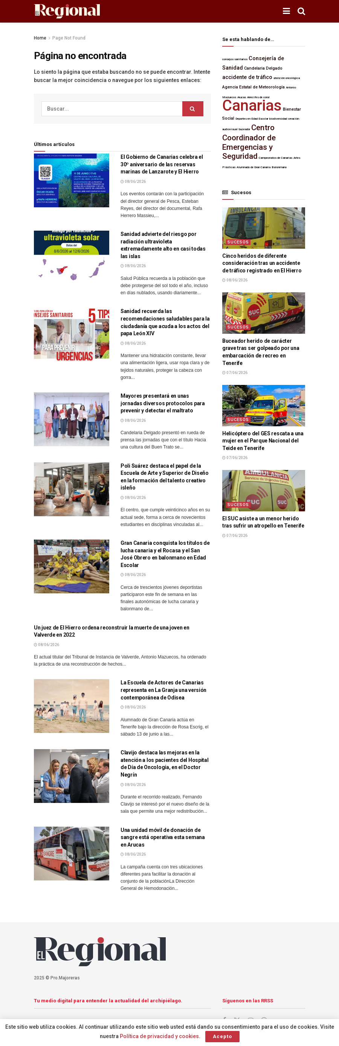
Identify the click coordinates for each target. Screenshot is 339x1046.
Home (40, 38)
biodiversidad (278, 118)
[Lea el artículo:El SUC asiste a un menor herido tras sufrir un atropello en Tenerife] (263, 490)
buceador (244, 129)
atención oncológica (286, 78)
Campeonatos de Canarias (275, 158)
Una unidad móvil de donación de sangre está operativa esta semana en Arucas (163, 837)
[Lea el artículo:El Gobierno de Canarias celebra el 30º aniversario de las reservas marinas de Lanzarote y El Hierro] (71, 180)
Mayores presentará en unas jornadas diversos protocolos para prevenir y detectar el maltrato (163, 403)
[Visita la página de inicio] (67, 11)
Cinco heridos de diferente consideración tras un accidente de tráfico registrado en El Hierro (261, 263)
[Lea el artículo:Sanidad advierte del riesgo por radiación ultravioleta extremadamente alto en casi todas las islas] (71, 257)
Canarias (252, 105)
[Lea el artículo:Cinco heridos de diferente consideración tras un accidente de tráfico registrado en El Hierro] (263, 228)
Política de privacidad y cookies (159, 1036)
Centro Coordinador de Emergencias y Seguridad (249, 142)
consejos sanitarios (234, 59)
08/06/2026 (133, 181)
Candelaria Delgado (263, 68)
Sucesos (238, 242)
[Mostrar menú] (286, 11)
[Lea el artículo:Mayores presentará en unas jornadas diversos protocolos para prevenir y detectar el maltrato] (71, 419)
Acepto (222, 1036)
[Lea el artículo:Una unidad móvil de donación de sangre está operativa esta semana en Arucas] (71, 853)
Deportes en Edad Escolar (251, 118)
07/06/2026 (234, 373)
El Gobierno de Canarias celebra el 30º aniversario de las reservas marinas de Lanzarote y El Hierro (162, 164)
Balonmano (279, 167)
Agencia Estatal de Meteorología (253, 87)
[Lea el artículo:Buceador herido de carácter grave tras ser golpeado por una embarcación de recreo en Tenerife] (263, 313)
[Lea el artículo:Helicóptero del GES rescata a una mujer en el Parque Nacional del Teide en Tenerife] (263, 405)
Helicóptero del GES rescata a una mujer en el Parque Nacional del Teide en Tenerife (263, 440)
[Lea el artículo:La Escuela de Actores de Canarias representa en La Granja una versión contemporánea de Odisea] (71, 706)
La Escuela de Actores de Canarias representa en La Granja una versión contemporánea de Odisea (163, 690)
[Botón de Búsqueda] (301, 11)
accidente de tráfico (247, 77)
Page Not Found (69, 38)
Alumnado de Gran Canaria (253, 167)
